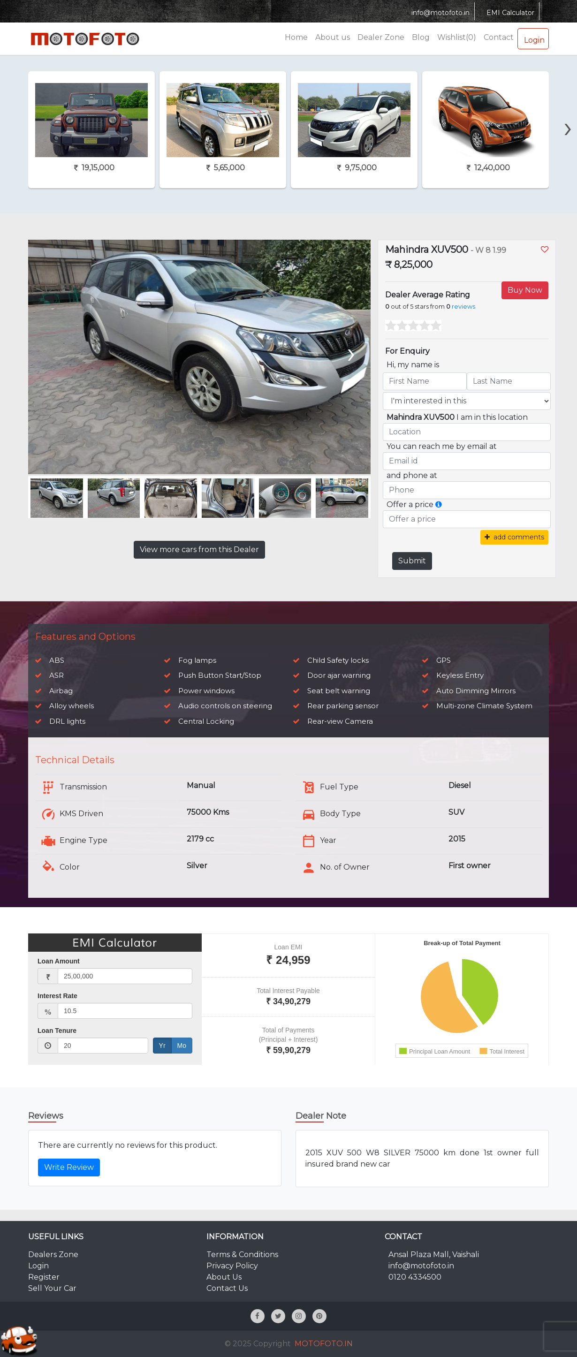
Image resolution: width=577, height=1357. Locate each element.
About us (332, 37)
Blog (421, 37)
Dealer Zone (380, 37)
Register (44, 1277)
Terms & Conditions (242, 1254)
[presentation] (568, 111)
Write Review (69, 1167)
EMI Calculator (509, 12)
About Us (224, 1277)
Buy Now (525, 290)
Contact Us (227, 1288)
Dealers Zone (53, 1254)
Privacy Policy (232, 1265)
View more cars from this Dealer (199, 549)
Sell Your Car (52, 1288)
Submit (412, 560)
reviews (463, 306)
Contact (499, 37)
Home (296, 37)
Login (533, 38)
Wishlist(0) (456, 37)
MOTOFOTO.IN (324, 1343)
